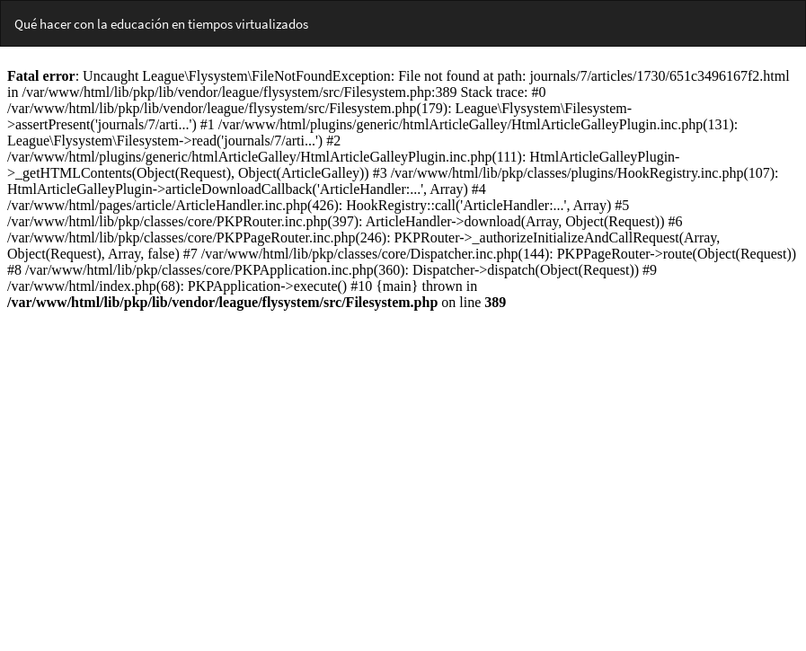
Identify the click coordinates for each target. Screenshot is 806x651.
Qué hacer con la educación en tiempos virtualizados (161, 23)
